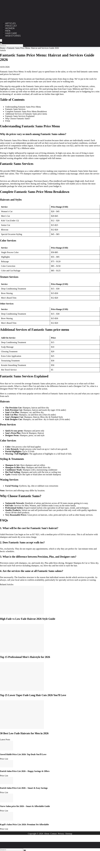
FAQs (7, 121)
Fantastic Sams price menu (37, 86)
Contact (53, 833)
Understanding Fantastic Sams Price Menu (23, 107)
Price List (11, 26)
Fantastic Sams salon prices (44, 383)
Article (3, 50)
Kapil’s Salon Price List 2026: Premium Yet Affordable (24, 824)
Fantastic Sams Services (15, 109)
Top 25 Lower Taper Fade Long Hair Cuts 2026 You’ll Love (33, 695)
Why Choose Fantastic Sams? (17, 118)
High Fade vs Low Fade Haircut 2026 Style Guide (27, 618)
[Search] (1, 43)
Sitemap (68, 833)
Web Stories (13, 36)
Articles (10, 23)
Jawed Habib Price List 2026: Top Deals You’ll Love (23, 754)
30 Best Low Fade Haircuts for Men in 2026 (24, 733)
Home (2, 48)
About (46, 833)
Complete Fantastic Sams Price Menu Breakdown (26, 111)
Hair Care (11, 33)
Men (7, 31)
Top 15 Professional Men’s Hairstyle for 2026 (25, 657)
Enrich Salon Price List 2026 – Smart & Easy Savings (24, 788)
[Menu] (1, 40)
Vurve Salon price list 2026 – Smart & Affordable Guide (25, 806)
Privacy (61, 833)
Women (9, 28)
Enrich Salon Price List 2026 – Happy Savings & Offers (24, 771)
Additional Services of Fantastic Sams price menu (26, 114)
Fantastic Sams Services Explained (19, 116)
